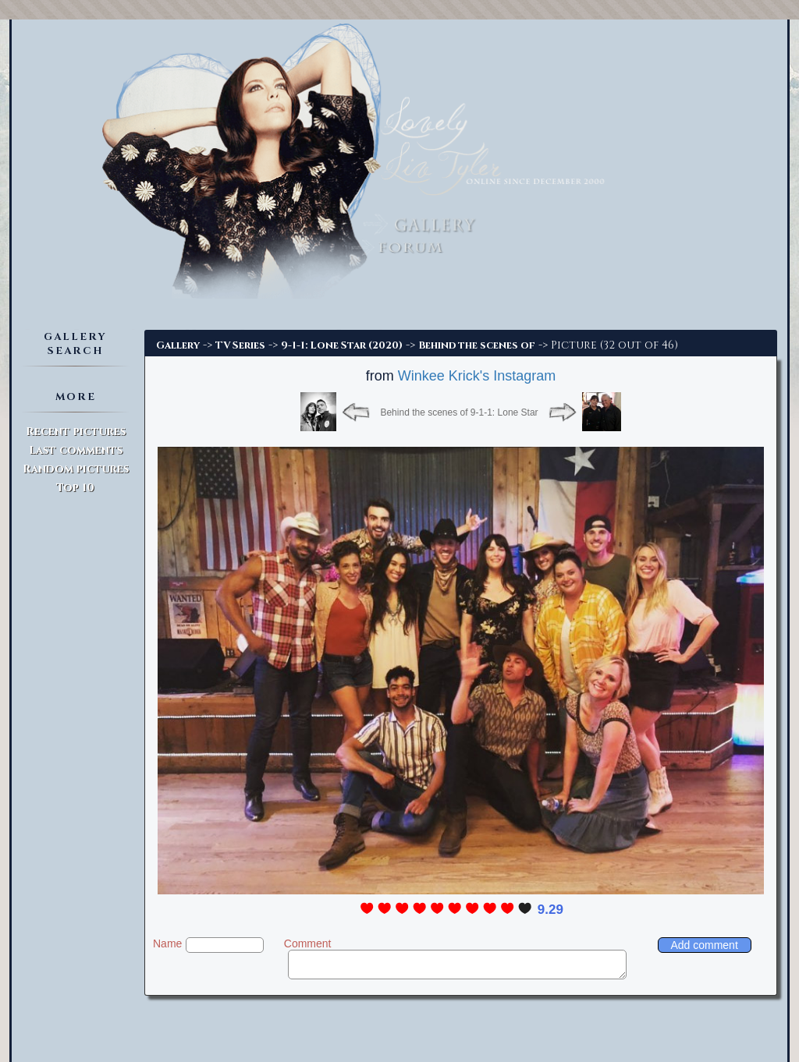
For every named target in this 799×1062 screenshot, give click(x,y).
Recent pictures (76, 431)
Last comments (76, 450)
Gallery (178, 345)
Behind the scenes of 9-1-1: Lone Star (459, 412)
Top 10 (75, 487)
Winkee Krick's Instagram (477, 376)
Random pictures (76, 469)
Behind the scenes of (476, 345)
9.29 (550, 909)
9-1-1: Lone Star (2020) (342, 345)
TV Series (240, 345)
